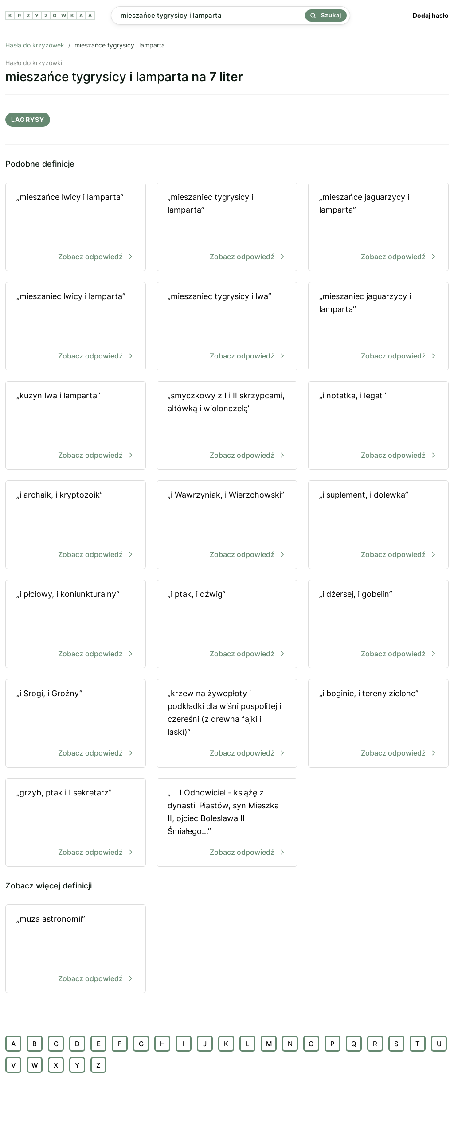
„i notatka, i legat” (378, 426)
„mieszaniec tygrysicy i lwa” (227, 327)
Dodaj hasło (431, 15)
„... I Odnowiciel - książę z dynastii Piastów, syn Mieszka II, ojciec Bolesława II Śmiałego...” (227, 823)
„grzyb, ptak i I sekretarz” (75, 823)
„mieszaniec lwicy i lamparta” (75, 327)
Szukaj (325, 15)
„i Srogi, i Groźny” (75, 724)
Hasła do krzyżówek (34, 45)
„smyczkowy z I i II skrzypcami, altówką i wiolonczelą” (227, 426)
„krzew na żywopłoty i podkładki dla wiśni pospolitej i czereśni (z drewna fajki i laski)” (227, 724)
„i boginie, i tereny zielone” (378, 724)
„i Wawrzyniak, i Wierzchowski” (227, 525)
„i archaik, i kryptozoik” (75, 525)
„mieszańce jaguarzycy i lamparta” (378, 227)
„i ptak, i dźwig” (227, 624)
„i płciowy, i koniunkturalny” (75, 624)
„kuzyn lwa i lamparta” (75, 426)
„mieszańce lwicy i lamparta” (75, 227)
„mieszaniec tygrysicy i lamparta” (227, 227)
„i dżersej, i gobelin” (378, 624)
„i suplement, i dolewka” (378, 525)
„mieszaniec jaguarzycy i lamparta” (378, 327)
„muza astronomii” (75, 949)
